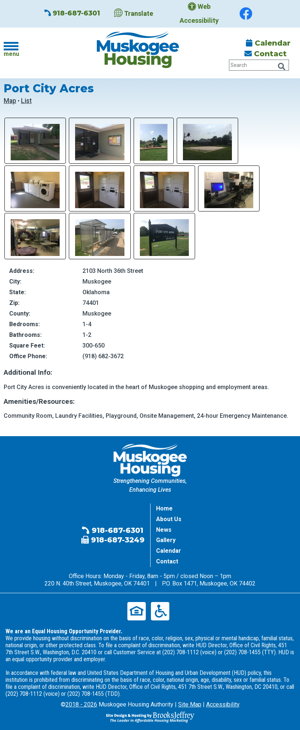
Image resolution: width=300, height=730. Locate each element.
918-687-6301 (72, 13)
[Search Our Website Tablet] (258, 65)
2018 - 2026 (81, 704)
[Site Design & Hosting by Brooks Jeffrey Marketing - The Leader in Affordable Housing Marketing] (150, 716)
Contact (265, 53)
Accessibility (223, 704)
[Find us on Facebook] (245, 14)
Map (10, 100)
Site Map (189, 704)
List (26, 100)
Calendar (268, 43)
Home (164, 508)
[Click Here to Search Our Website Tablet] (281, 66)
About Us (168, 519)
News (164, 529)
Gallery (166, 540)
